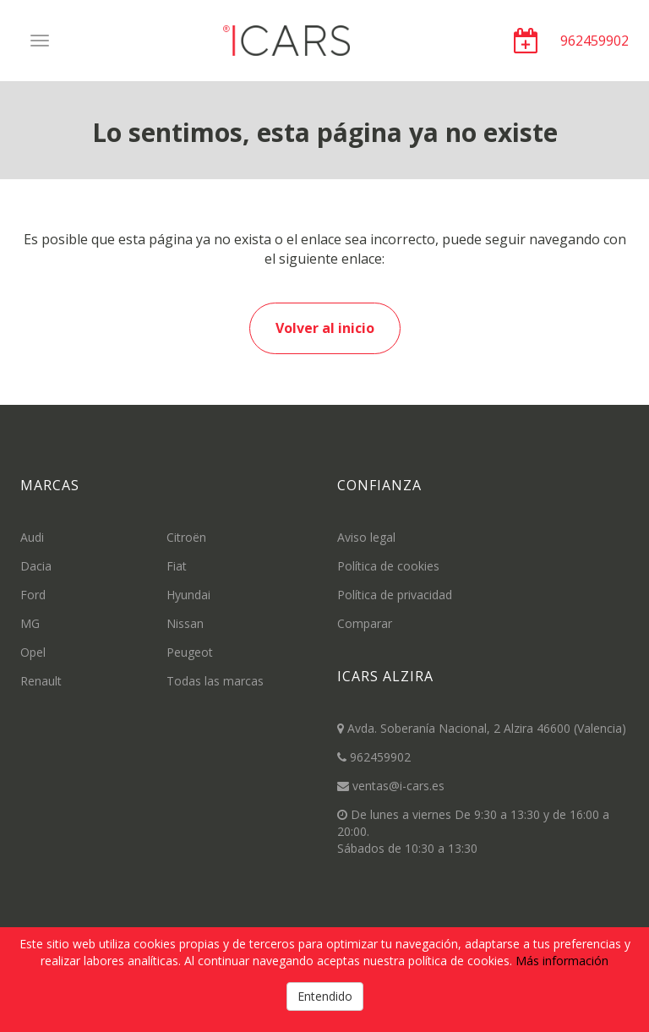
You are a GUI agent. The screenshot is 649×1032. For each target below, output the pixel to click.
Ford (33, 595)
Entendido (324, 996)
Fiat (176, 566)
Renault (41, 681)
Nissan (185, 623)
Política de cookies (388, 566)
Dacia (36, 566)
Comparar (364, 623)
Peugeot (189, 652)
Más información (561, 961)
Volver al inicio (324, 328)
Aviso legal (366, 537)
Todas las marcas (215, 681)
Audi (32, 537)
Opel (33, 652)
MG (30, 623)
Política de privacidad (394, 595)
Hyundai (188, 595)
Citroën (186, 537)
